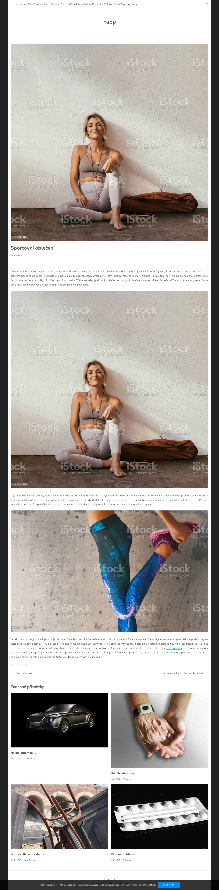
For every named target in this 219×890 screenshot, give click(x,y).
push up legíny (174, 648)
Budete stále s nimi (124, 773)
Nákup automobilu (23, 753)
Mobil (64, 4)
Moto (79, 4)
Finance (38, 4)
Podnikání (97, 4)
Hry (46, 4)
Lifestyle (55, 4)
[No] (215, 884)
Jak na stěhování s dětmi (27, 854)
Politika (108, 4)
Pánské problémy (123, 854)
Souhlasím (168, 884)
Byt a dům (21, 4)
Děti (30, 4)
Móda (72, 4)
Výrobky (125, 4)
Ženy (134, 4)
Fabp (109, 22)
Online (87, 4)
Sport (117, 4)
